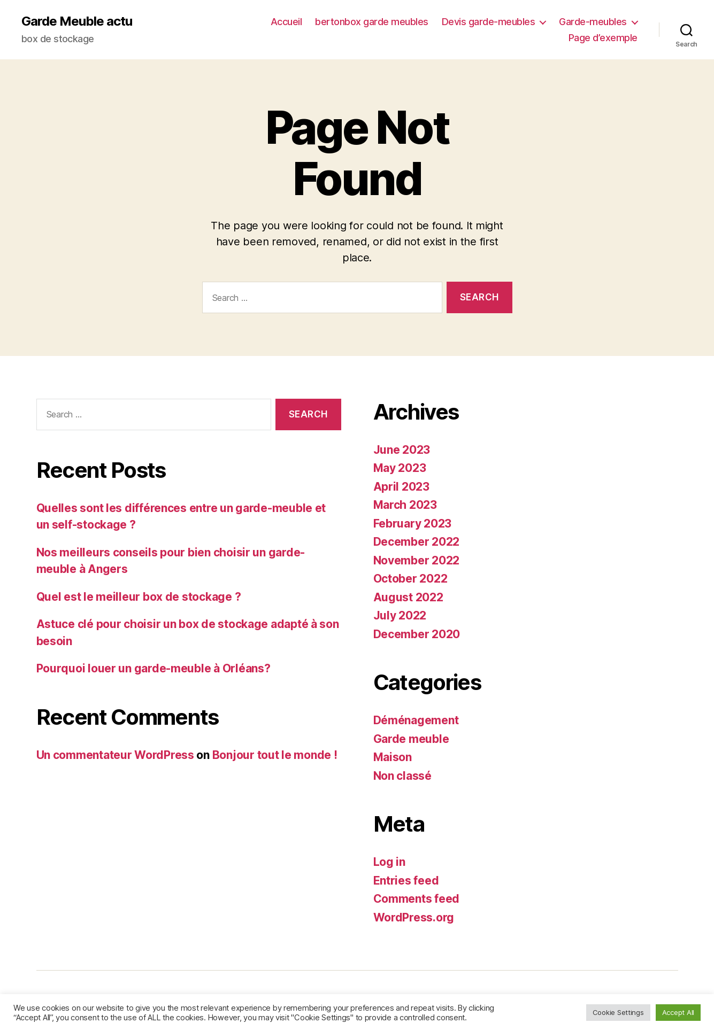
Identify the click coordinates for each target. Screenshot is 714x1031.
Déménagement (416, 720)
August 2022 (408, 597)
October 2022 (410, 578)
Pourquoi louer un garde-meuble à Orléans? (153, 668)
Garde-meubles (593, 21)
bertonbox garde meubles (371, 21)
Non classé (402, 775)
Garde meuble (411, 739)
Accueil (286, 21)
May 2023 (399, 468)
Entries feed (406, 880)
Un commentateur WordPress (115, 755)
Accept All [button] (678, 1012)
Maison (392, 757)
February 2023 (412, 523)
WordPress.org (414, 917)
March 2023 (405, 504)
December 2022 (416, 541)
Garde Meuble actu (76, 21)
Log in (389, 862)
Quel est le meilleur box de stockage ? (138, 596)
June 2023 (402, 449)
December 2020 (416, 634)
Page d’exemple (603, 37)
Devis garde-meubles (488, 21)
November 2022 (416, 560)
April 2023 (401, 486)
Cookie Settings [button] (618, 1012)
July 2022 (400, 615)
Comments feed (416, 898)
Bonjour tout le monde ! (274, 755)
